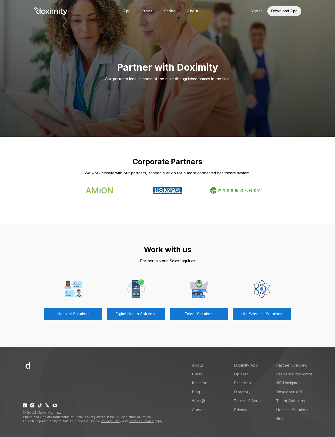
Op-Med (241, 374)
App (127, 11)
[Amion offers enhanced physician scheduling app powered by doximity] (99, 192)
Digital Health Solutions (136, 313)
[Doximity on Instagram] (32, 405)
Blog (196, 392)
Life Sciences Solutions (261, 313)
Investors (200, 383)
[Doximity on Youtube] (54, 405)
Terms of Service (141, 421)
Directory (242, 392)
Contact (199, 409)
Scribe (169, 11)
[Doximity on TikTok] (39, 405)
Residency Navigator (294, 374)
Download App (284, 11)
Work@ (198, 400)
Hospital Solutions (73, 313)
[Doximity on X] (47, 405)
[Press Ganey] (236, 192)
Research (242, 383)
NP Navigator (288, 383)
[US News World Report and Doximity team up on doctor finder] (167, 192)
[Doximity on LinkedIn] (25, 405)
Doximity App (246, 365)
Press (197, 374)
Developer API (289, 392)
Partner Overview (291, 365)
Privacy (240, 409)
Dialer (147, 11)
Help (280, 418)
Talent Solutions (199, 313)
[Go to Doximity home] (50, 11)
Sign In (256, 11)
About (192, 11)
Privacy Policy (111, 421)
